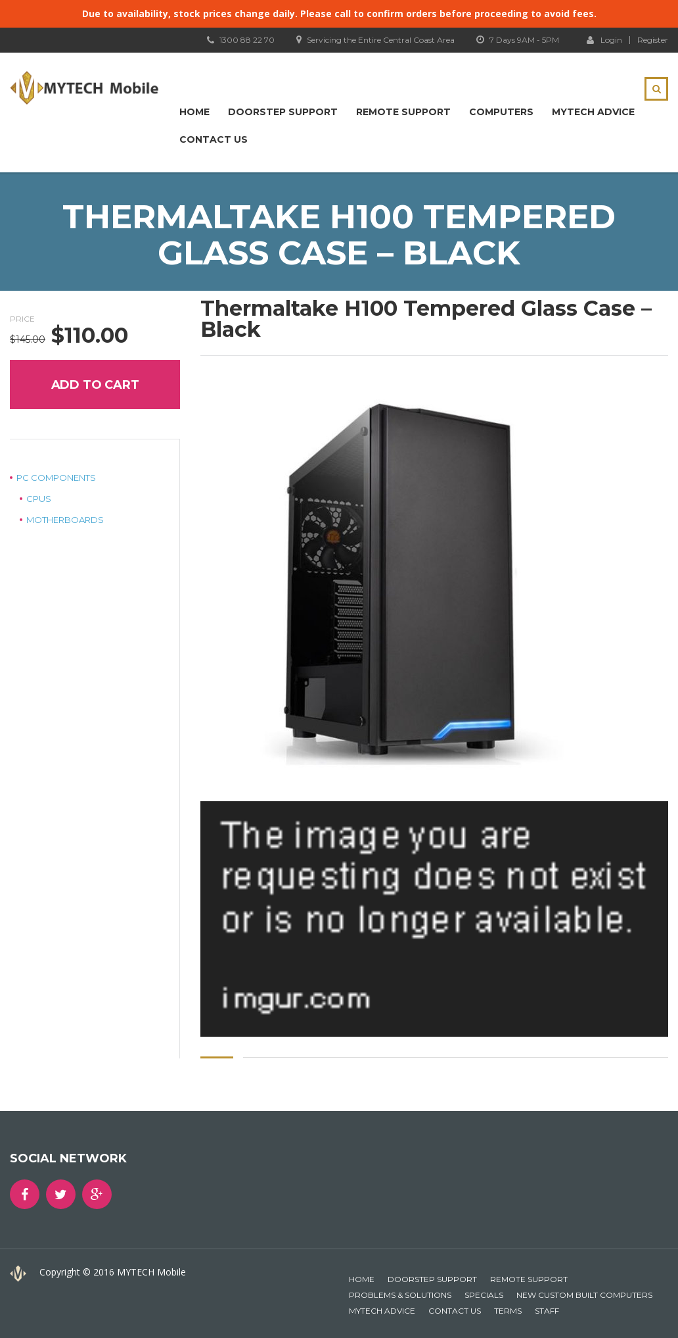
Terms (508, 1311)
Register (652, 40)
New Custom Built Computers (584, 1295)
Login (604, 39)
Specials (483, 1295)
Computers (501, 112)
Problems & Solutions (400, 1295)
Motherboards (65, 519)
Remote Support (403, 112)
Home (194, 112)
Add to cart (95, 385)
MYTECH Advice (593, 112)
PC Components (56, 477)
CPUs (38, 498)
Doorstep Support (283, 112)
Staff (547, 1311)
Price (22, 318)
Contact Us (213, 139)
